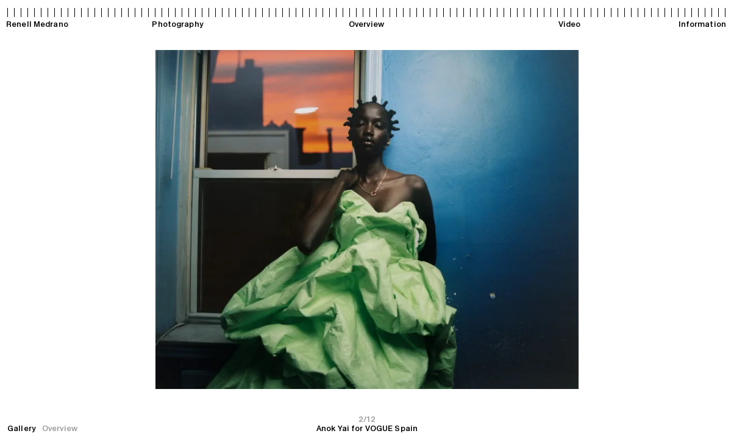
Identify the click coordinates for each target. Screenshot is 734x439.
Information (702, 24)
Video (569, 24)
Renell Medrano (37, 24)
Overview (366, 24)
